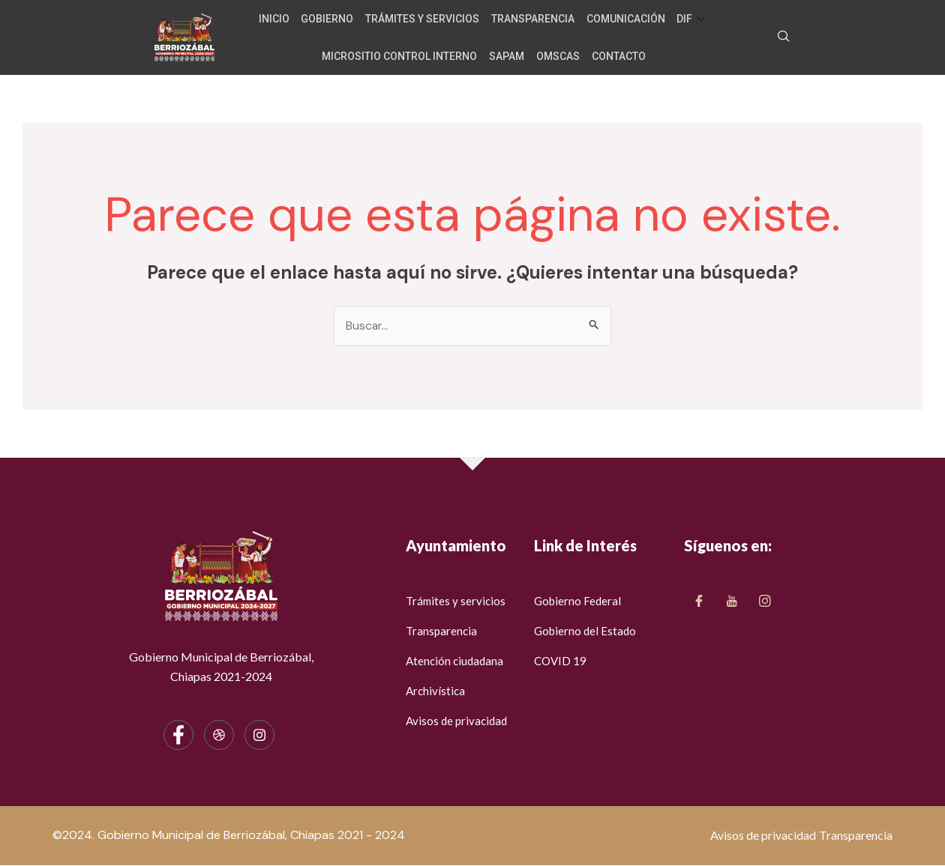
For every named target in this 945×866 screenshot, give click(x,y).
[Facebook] (179, 736)
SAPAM (508, 55)
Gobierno (331, 18)
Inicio (280, 18)
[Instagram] (259, 736)
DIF (689, 18)
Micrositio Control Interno (404, 55)
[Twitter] (732, 601)
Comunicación (623, 18)
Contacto (617, 55)
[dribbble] (219, 736)
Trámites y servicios (425, 18)
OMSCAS (558, 55)
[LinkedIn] (765, 601)
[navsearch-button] (783, 37)
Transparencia (532, 18)
